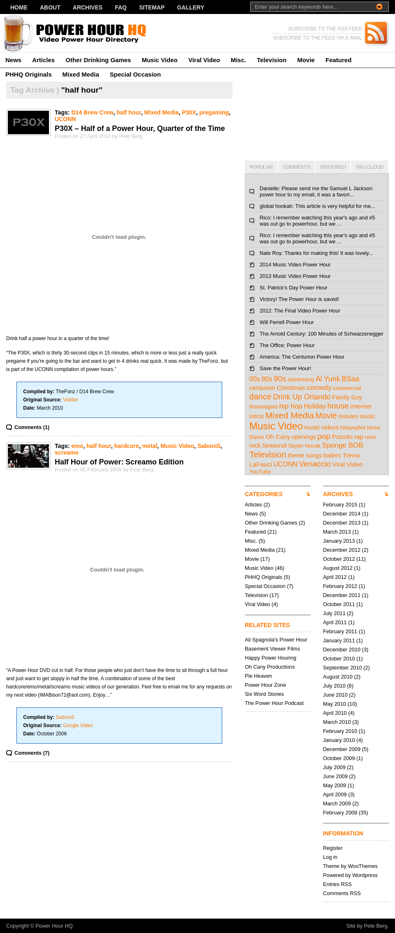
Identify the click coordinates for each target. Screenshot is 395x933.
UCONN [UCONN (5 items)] (285, 464)
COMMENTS (297, 167)
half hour (128, 112)
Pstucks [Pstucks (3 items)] (342, 437)
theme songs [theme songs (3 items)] (305, 455)
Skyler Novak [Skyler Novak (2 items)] (304, 446)
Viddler (70, 400)
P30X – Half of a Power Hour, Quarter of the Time (140, 128)
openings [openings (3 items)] (304, 437)
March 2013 (337, 532)
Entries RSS (337, 884)
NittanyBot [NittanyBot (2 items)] (353, 428)
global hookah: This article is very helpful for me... (317, 206)
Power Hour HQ (53, 926)
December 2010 (341, 649)
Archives (87, 7)
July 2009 (334, 767)
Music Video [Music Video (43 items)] (276, 426)
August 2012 (338, 568)
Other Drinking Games (98, 59)
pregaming (214, 112)
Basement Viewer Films (272, 649)
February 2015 (340, 504)
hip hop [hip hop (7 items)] (290, 406)
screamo (67, 452)
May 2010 (334, 704)
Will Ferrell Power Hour (287, 322)
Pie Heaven (258, 676)
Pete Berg (376, 926)
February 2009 (340, 812)
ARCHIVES (338, 494)
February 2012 (340, 586)
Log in (330, 857)
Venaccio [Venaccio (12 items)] (315, 464)
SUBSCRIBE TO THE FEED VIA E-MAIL (317, 38)
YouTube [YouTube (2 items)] (260, 472)
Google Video (78, 725)
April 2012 (335, 577)
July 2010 (334, 686)
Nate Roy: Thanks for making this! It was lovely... (316, 253)
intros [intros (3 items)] (256, 416)
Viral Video (204, 59)
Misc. (238, 59)
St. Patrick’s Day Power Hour (294, 288)
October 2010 (339, 658)
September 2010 (342, 668)
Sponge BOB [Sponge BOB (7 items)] (342, 445)
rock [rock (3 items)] (254, 445)
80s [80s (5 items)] (267, 379)
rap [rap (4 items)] (358, 436)
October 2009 (339, 758)
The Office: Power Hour (287, 345)
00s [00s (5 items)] (254, 379)
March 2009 (337, 803)
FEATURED (333, 167)
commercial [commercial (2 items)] (347, 388)
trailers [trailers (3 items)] (332, 455)
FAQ (121, 7)
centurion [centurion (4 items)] (262, 387)
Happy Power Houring (270, 658)
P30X (189, 112)
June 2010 (335, 695)
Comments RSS (342, 893)
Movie (306, 59)
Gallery (190, 7)
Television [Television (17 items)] (267, 454)
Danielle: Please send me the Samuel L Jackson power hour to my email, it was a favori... (316, 191)
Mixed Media (81, 74)
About (50, 7)
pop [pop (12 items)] (323, 436)
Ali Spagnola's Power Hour (276, 640)
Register (333, 848)
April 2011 (335, 622)
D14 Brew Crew (92, 112)
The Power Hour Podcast (274, 703)
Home (19, 7)
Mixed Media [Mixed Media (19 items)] (289, 415)
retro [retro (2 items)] (370, 437)
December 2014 (341, 514)
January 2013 (339, 541)
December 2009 (341, 749)
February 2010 (340, 731)
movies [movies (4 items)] (348, 416)
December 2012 (341, 550)
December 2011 (341, 595)
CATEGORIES (264, 494)
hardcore (126, 446)
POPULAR (261, 167)
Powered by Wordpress (350, 875)
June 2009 (335, 776)
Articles (43, 59)
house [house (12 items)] (338, 405)
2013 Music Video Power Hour (295, 276)
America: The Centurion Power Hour (302, 357)
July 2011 (334, 613)
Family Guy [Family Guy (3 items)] (347, 397)
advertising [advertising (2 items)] (301, 379)
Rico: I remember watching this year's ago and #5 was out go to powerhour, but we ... (317, 221)
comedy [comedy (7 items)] (319, 387)
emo (77, 446)
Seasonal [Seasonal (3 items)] (274, 445)
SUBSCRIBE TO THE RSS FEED (325, 29)
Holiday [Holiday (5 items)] (315, 406)
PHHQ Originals (28, 74)
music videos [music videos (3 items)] (321, 427)
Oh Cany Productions (270, 667)
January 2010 (339, 740)
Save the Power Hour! (285, 368)
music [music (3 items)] (367, 416)
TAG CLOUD (369, 167)
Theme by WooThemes (350, 866)
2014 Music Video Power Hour (295, 264)
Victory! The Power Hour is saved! (299, 299)
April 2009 (335, 794)
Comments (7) (31, 753)
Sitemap (152, 7)
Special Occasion (135, 74)
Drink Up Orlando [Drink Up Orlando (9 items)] (301, 397)
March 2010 (337, 722)
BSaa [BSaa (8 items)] (350, 379)
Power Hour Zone (265, 685)
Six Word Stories (264, 694)
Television (271, 59)
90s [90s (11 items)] (280, 378)
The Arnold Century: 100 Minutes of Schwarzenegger (321, 334)
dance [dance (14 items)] (260, 396)
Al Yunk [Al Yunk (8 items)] (328, 379)
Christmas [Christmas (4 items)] (291, 387)
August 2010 (338, 677)
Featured (338, 59)
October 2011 (339, 604)
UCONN (65, 119)
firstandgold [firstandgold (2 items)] (263, 407)
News (13, 59)
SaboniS (209, 446)
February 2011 (340, 631)
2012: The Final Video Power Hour (300, 311)
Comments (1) (31, 427)
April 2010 (335, 713)
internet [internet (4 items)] (360, 406)
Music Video (159, 59)
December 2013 (341, 523)
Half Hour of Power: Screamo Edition (119, 462)
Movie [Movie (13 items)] (326, 415)
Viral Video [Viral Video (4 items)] (347, 464)
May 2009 (334, 785)
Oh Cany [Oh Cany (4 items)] (277, 436)
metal (150, 446)
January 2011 (339, 640)
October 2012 (339, 559)
